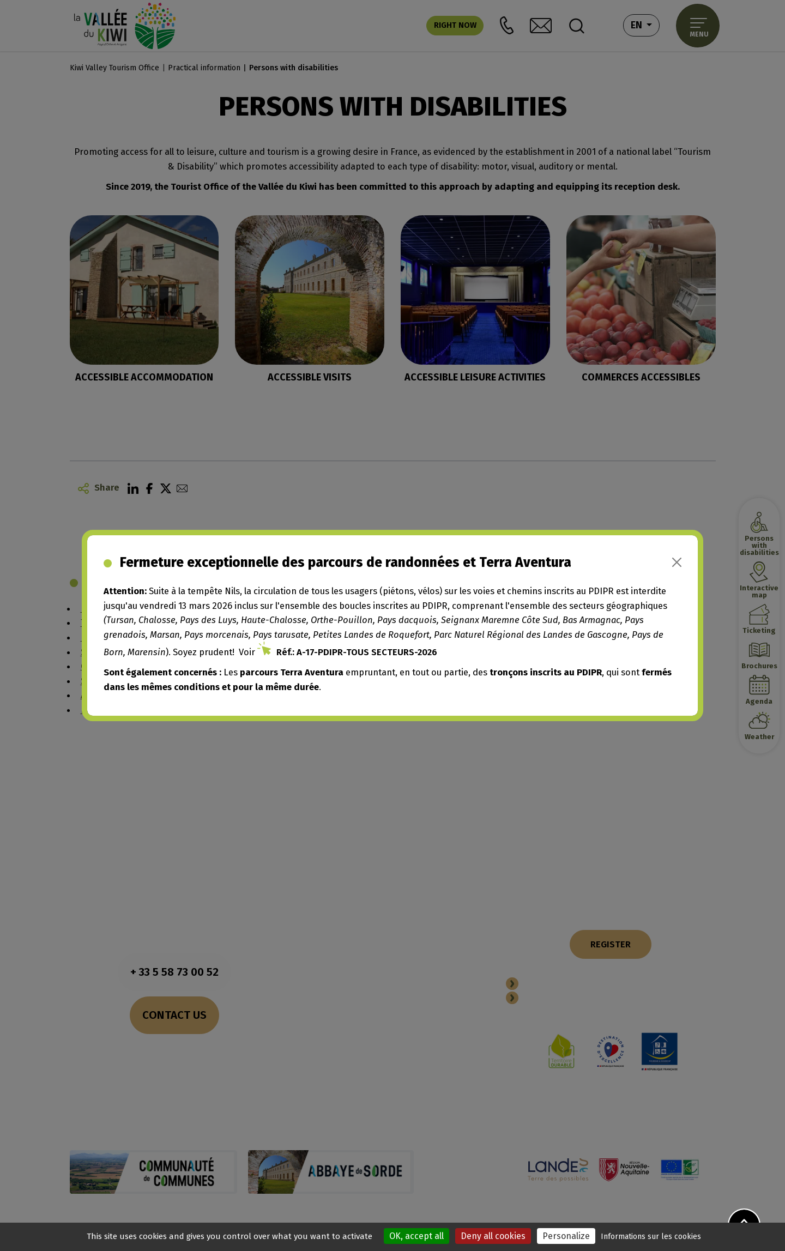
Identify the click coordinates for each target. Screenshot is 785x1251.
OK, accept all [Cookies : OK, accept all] (416, 1236)
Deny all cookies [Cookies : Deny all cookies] (493, 1236)
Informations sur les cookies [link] (651, 1236)
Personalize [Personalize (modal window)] (566, 1236)
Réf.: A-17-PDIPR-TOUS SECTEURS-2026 (356, 651)
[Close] (676, 562)
